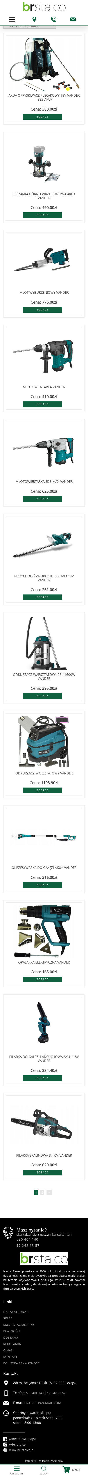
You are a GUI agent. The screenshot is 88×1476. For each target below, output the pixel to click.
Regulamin (12, 1344)
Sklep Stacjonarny (19, 1325)
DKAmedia (56, 1461)
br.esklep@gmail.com (42, 1403)
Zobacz (42, 117)
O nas (8, 1350)
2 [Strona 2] (42, 1192)
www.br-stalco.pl (18, 1450)
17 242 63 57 (28, 1245)
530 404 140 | (36, 1393)
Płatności (11, 1331)
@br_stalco (14, 1445)
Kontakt (10, 1357)
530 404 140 (27, 1239)
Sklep (8, 1318)
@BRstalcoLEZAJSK (20, 1439)
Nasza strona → (16, 1312)
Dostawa (10, 1337)
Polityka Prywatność (21, 1363)
